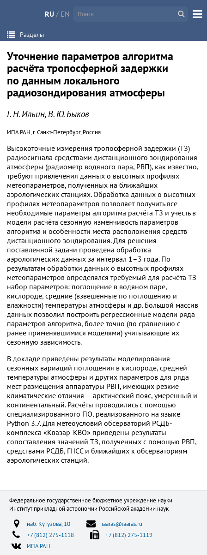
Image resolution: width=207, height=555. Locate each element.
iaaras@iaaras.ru (122, 523)
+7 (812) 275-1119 (128, 535)
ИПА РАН (38, 546)
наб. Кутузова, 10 (48, 523)
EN (65, 13)
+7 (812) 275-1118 (50, 535)
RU (49, 13)
